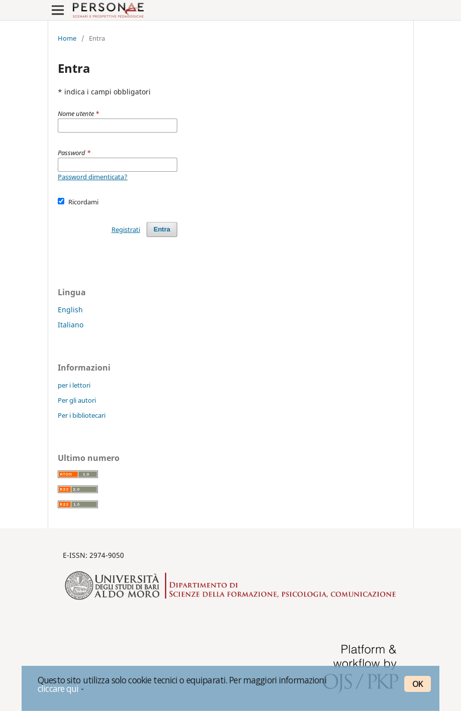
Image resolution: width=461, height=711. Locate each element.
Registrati (125, 229)
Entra (162, 229)
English (70, 309)
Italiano (70, 324)
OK (417, 683)
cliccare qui (58, 688)
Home (67, 38)
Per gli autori (77, 400)
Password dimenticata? (93, 176)
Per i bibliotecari (81, 415)
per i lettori (74, 385)
